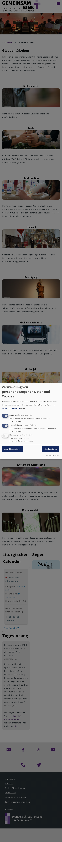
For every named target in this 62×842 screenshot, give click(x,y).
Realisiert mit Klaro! (52, 455)
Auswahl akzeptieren (12, 449)
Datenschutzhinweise (11, 408)
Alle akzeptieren (50, 449)
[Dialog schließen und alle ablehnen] (60, 384)
